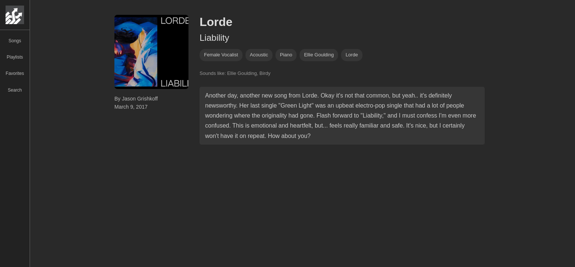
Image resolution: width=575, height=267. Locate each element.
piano (286, 54)
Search (15, 90)
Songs (15, 40)
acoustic (259, 54)
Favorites (15, 73)
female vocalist (221, 54)
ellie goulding (319, 54)
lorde (351, 54)
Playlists (15, 57)
